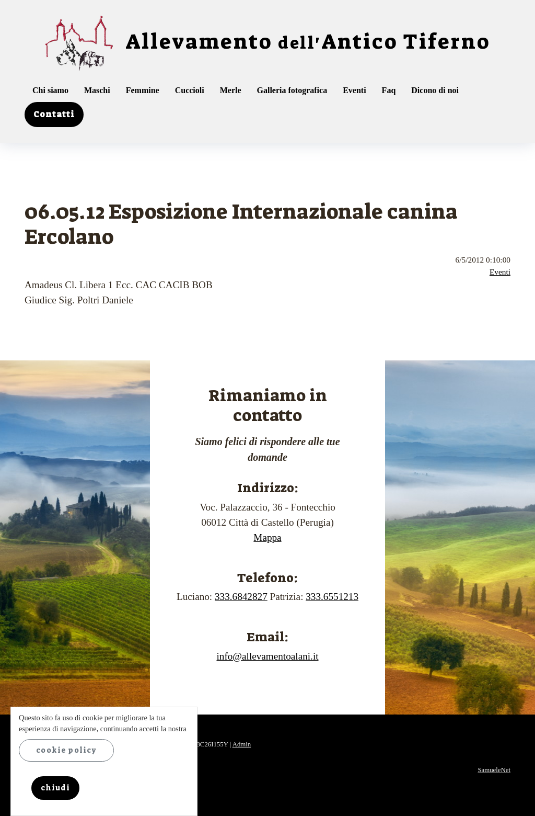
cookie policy (66, 750)
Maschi (97, 90)
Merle (230, 90)
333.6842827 (241, 596)
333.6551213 (332, 596)
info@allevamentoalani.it (267, 656)
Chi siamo (50, 90)
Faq (389, 90)
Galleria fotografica (292, 90)
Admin (241, 744)
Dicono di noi (435, 90)
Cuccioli (189, 90)
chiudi (55, 787)
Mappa (267, 537)
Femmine (142, 90)
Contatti (54, 114)
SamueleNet (494, 770)
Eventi (354, 90)
